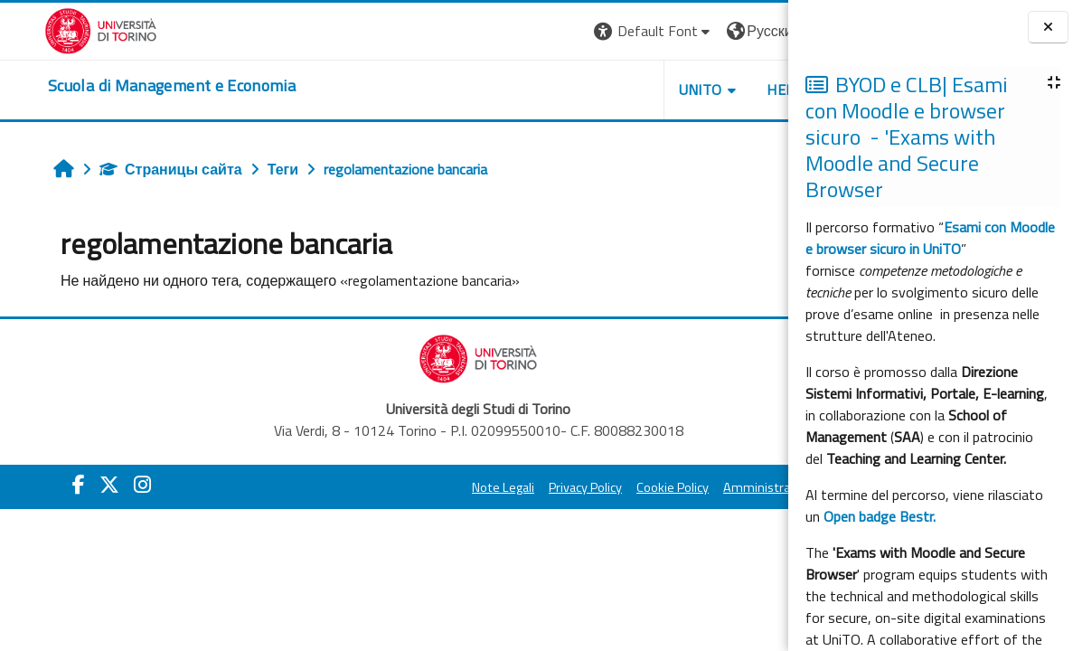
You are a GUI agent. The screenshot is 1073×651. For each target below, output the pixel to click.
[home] (127, 86)
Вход (757, 31)
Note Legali (379, 487)
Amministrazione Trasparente (683, 487)
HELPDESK (679, 89)
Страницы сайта (135, 169)
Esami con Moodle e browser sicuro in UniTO (930, 237)
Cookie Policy (549, 487)
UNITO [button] (576, 89)
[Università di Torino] (56, 29)
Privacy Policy (461, 487)
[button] (530, 31)
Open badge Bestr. (880, 516)
